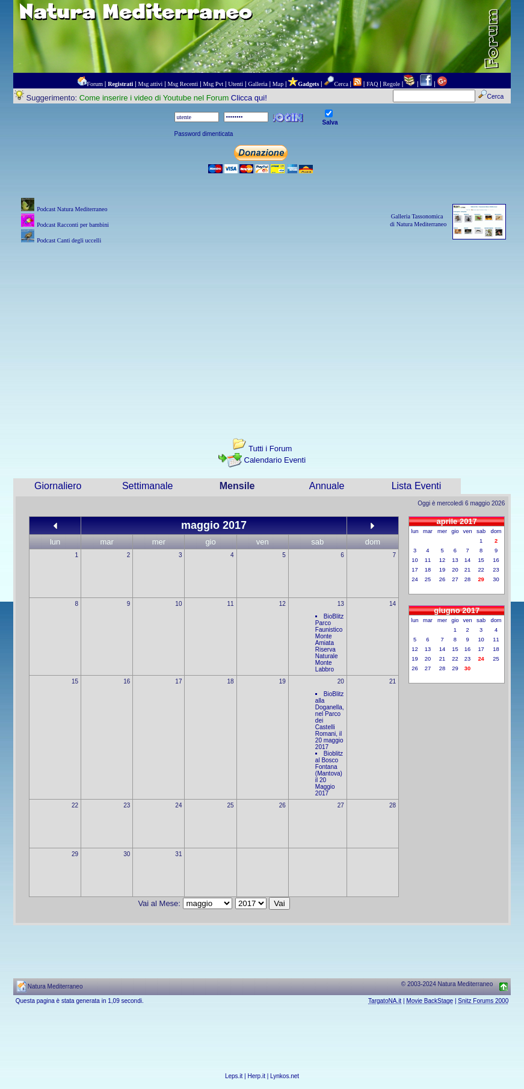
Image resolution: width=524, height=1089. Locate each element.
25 (230, 805)
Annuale (327, 486)
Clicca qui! (249, 97)
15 (75, 681)
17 (178, 681)
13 (341, 603)
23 (126, 805)
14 (392, 603)
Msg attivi (150, 84)
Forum (95, 84)
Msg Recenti (183, 84)
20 (341, 681)
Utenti (235, 84)
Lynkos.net (284, 1076)
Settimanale (147, 486)
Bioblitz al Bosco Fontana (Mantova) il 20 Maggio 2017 (329, 773)
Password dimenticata (203, 134)
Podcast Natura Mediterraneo (72, 209)
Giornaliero (57, 486)
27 (341, 805)
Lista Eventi (417, 486)
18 (230, 681)
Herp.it (256, 1076)
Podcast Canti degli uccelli (69, 240)
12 (282, 603)
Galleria (257, 84)
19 (282, 681)
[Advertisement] (262, 331)
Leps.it (233, 1076)
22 (75, 805)
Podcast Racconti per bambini (73, 224)
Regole (391, 84)
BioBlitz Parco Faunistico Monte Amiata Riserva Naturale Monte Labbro (329, 643)
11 (230, 603)
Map (278, 84)
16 (126, 681)
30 (126, 854)
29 (75, 854)
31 (178, 854)
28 (392, 805)
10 (178, 603)
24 (178, 805)
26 (282, 805)
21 (392, 681)
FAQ (372, 84)
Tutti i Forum (270, 448)
